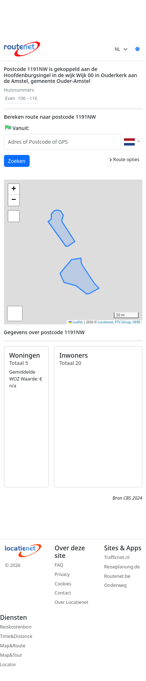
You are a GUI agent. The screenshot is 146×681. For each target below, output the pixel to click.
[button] (81, 245)
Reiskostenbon (15, 627)
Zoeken (17, 160)
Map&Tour (11, 655)
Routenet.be (117, 576)
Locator (8, 664)
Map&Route (12, 646)
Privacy (62, 574)
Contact (63, 593)
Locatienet (105, 322)
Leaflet (76, 322)
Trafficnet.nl (116, 557)
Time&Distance (16, 636)
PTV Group (123, 322)
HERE (137, 322)
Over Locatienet (71, 602)
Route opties (124, 159)
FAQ (59, 565)
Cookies (63, 584)
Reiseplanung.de (122, 567)
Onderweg (115, 585)
